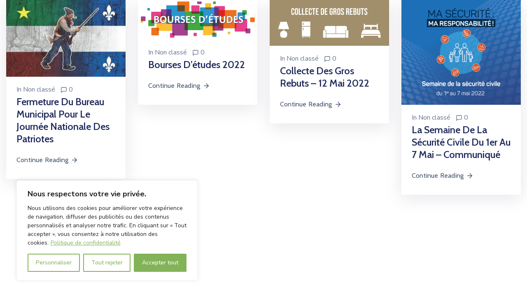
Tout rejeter (107, 262)
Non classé (39, 89)
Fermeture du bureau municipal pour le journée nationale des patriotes (63, 120)
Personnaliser (54, 262)
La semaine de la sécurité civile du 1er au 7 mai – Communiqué (461, 142)
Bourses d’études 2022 (196, 65)
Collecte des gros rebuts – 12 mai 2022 (324, 77)
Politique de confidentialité (86, 243)
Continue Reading (47, 160)
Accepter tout (160, 262)
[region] (107, 230)
